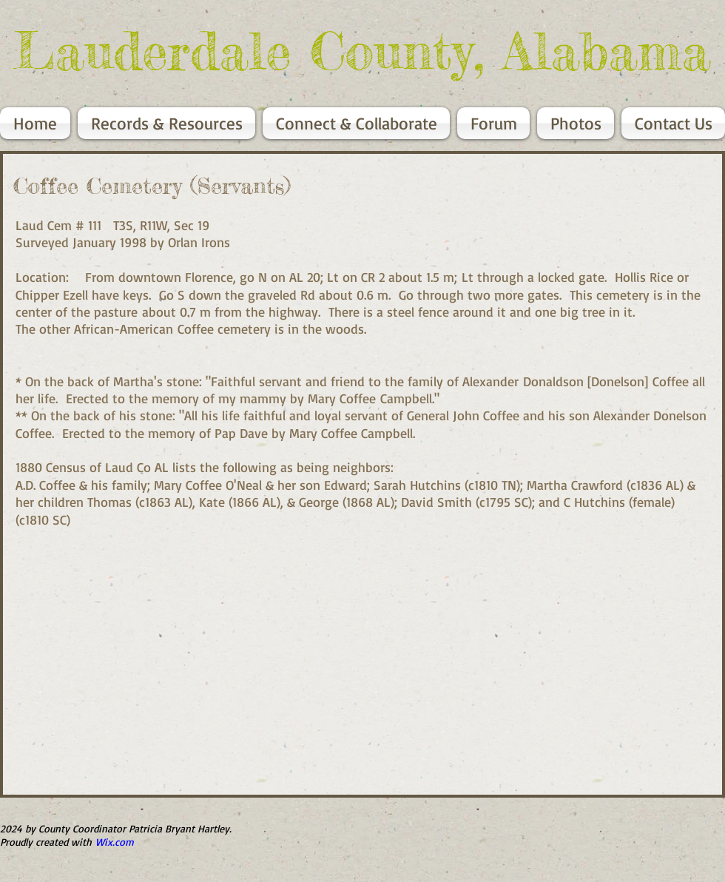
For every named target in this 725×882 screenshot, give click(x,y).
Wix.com (114, 841)
